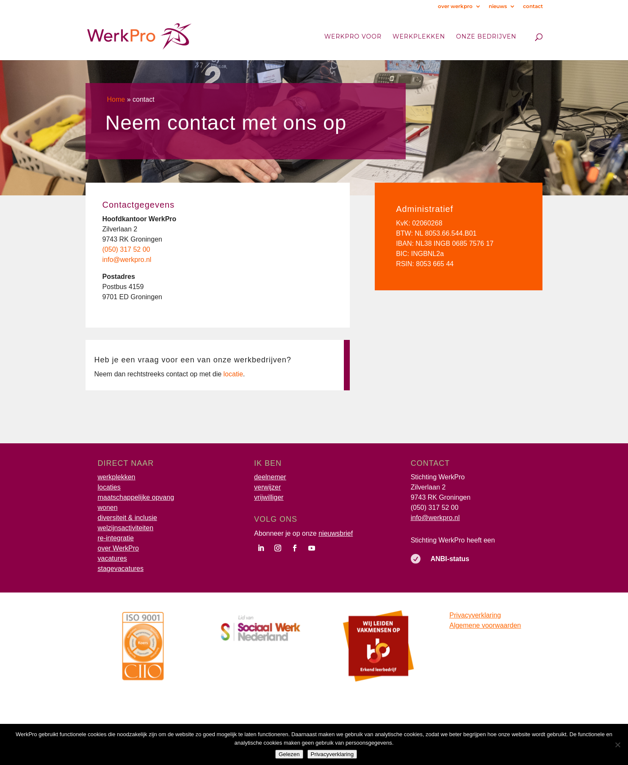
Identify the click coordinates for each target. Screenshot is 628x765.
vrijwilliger (268, 497)
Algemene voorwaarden (485, 625)
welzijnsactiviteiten (126, 527)
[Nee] (617, 744)
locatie (233, 374)
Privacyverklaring (475, 615)
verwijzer (267, 487)
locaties (109, 487)
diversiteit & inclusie (128, 517)
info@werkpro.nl (435, 517)
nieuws (498, 6)
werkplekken (117, 477)
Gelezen (289, 754)
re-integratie (116, 538)
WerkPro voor (353, 36)
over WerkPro (118, 548)
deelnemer (270, 477)
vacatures (112, 558)
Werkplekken (419, 36)
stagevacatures (121, 568)
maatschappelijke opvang (136, 497)
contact (533, 6)
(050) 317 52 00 (435, 507)
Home (116, 99)
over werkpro (455, 6)
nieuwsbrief (335, 533)
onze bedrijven (486, 36)
